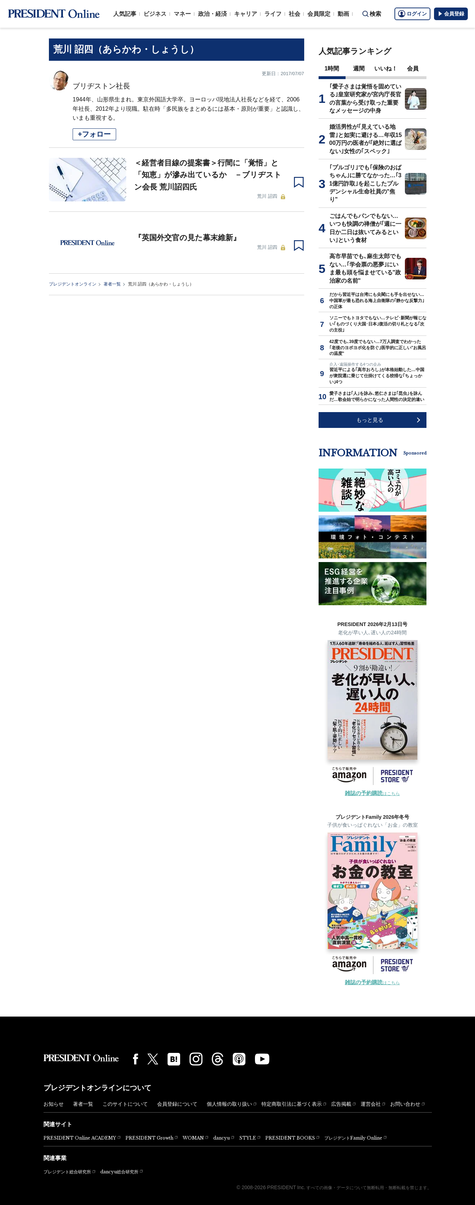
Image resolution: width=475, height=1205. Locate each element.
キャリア (245, 14)
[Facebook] (135, 1059)
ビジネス (154, 14)
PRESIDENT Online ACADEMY (80, 1138)
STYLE (247, 1138)
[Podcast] (239, 1059)
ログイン (412, 13)
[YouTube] (262, 1059)
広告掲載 (341, 1104)
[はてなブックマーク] (174, 1059)
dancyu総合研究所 (119, 1171)
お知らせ (54, 1104)
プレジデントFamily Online (353, 1138)
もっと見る (369, 420)
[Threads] (217, 1059)
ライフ (273, 14)
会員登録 (451, 14)
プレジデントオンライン (72, 284)
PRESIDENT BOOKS (290, 1138)
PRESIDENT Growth (149, 1138)
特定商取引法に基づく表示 (291, 1104)
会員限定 (318, 14)
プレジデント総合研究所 (67, 1171)
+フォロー (94, 134)
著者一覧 (112, 284)
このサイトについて (125, 1104)
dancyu (221, 1138)
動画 (343, 14)
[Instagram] (195, 1059)
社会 (294, 14)
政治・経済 (212, 14)
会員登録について (177, 1104)
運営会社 (371, 1104)
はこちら (372, 793)
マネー (182, 14)
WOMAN (193, 1138)
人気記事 (124, 14)
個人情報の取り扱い (229, 1104)
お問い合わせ (405, 1104)
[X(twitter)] (152, 1059)
